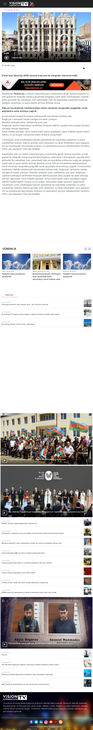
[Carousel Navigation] (87, 249)
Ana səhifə (8, 10)
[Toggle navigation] (5, 4)
